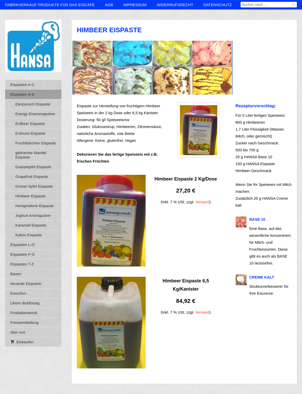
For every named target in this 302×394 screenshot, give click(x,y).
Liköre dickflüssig (24, 303)
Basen (15, 274)
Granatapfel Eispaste (33, 167)
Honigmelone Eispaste (34, 206)
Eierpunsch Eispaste (32, 104)
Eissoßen (18, 293)
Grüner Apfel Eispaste (34, 186)
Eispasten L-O (22, 244)
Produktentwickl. (24, 313)
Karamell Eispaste (30, 225)
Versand (202, 202)
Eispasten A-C (22, 84)
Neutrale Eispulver (26, 283)
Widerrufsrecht (175, 5)
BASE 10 (257, 219)
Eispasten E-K (22, 94)
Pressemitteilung (24, 322)
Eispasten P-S (22, 254)
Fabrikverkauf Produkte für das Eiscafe (50, 5)
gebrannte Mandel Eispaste (30, 155)
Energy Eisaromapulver (35, 114)
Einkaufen (22, 342)
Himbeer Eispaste (30, 196)
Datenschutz (217, 5)
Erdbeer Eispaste (30, 123)
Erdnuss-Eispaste (30, 133)
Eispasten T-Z (22, 264)
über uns (17, 332)
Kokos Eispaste (28, 235)
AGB (109, 5)
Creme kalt (261, 277)
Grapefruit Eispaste (31, 176)
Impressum (135, 5)
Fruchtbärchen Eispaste (35, 143)
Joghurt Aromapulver (33, 215)
